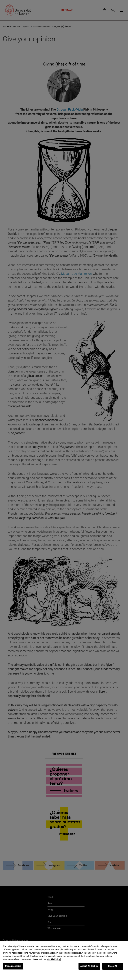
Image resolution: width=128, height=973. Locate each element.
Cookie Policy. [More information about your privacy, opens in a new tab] (53, 959)
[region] (64, 957)
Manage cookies (13, 966)
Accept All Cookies (89, 966)
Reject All (112, 966)
